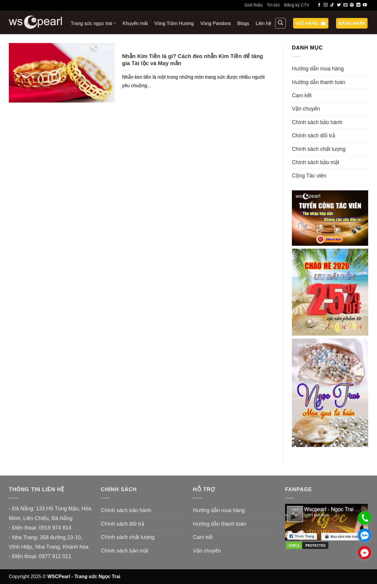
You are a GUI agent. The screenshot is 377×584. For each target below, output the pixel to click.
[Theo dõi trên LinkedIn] (358, 5)
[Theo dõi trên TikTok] (332, 5)
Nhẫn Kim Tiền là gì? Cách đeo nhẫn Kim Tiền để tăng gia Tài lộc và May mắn (192, 59)
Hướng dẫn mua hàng (318, 69)
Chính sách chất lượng (318, 149)
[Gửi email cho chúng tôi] (345, 5)
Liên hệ (263, 23)
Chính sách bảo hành (317, 122)
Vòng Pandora (215, 23)
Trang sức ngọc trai (93, 23)
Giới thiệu (253, 5)
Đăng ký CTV (297, 5)
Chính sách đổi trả (313, 135)
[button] (310, 23)
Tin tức (273, 5)
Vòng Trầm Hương (174, 23)
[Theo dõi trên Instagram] (326, 5)
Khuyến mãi (135, 23)
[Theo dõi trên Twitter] (339, 5)
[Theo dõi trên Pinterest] (352, 5)
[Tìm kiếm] (280, 23)
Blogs (243, 23)
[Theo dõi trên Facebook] (319, 5)
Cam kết (302, 95)
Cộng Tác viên (309, 176)
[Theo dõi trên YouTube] (365, 5)
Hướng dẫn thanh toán (318, 82)
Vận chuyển (306, 109)
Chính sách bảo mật (315, 162)
